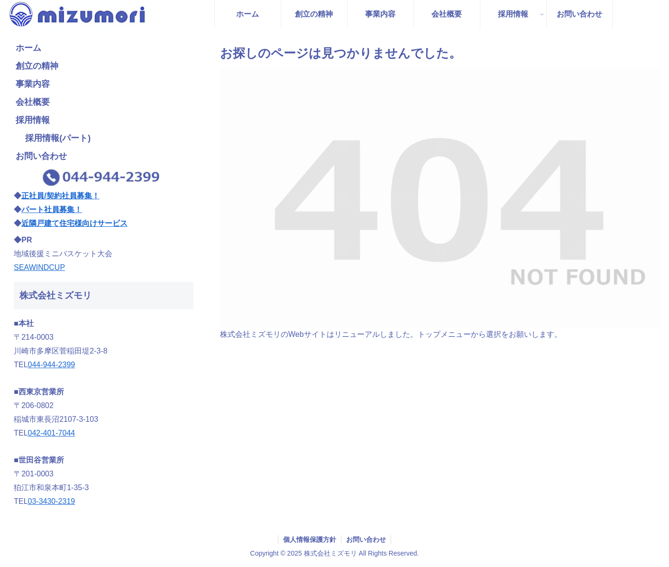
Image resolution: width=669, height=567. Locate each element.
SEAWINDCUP (39, 267)
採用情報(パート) (58, 138)
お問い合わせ (41, 156)
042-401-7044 (51, 433)
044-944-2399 (51, 365)
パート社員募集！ (51, 209)
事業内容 (33, 84)
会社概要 (33, 102)
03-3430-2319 (51, 501)
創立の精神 (37, 66)
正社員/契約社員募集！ (60, 196)
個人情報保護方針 (309, 539)
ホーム (28, 48)
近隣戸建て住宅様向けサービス (74, 223)
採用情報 (33, 120)
